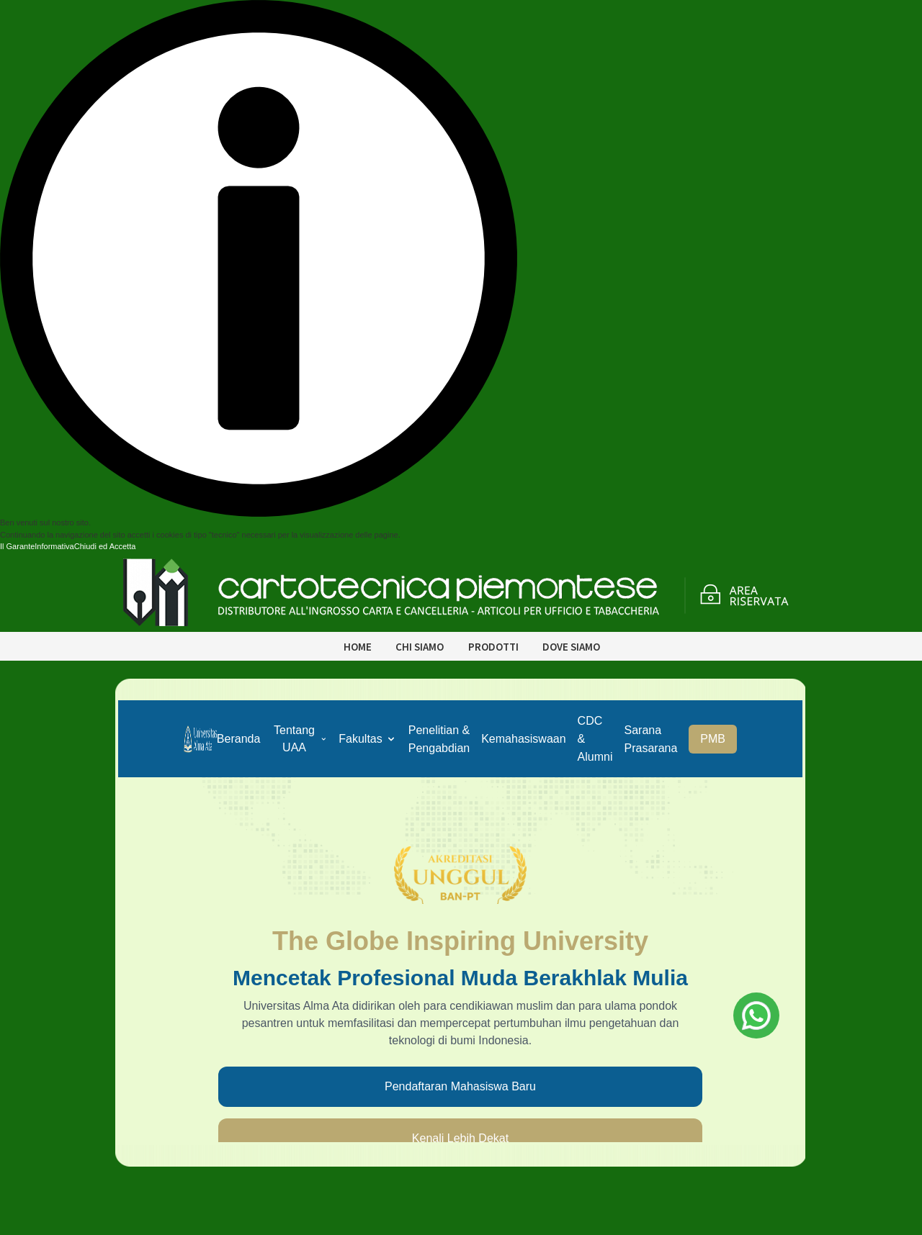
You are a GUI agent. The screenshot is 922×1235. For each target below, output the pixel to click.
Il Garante (17, 546)
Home (358, 646)
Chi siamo (419, 646)
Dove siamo (571, 646)
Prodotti (493, 646)
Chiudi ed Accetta (105, 546)
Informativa (54, 546)
